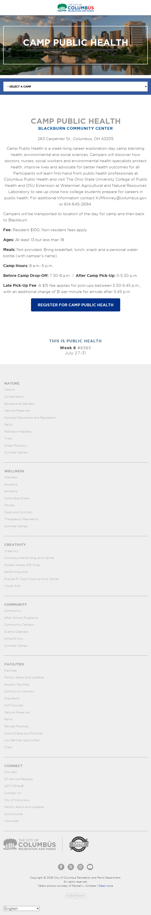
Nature (9, 389)
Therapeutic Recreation (21, 519)
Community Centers (19, 624)
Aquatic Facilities (16, 684)
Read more (106, 885)
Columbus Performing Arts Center (29, 558)
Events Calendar (16, 631)
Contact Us (12, 793)
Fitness (9, 505)
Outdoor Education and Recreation (30, 417)
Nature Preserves (17, 410)
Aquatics (10, 484)
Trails (8, 438)
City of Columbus (17, 800)
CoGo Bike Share (16, 498)
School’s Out (13, 638)
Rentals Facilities (16, 726)
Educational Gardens (19, 403)
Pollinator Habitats (17, 431)
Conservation (14, 396)
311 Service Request (18, 779)
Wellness (10, 477)
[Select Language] (21, 908)
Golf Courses (13, 705)
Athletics (10, 491)
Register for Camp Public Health (76, 305)
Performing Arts (16, 572)
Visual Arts (12, 585)
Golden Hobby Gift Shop (22, 565)
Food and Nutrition (18, 512)
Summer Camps (16, 452)
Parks (8, 424)
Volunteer (11, 821)
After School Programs (21, 617)
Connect (10, 772)
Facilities (10, 670)
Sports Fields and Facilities (23, 733)
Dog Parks (11, 698)
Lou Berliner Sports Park (22, 740)
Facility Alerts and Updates (24, 677)
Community (12, 610)
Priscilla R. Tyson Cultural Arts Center (31, 579)
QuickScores (13, 814)
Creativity (11, 551)
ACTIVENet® (14, 786)
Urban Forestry (15, 445)
